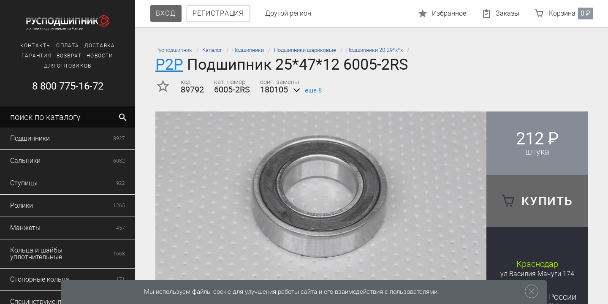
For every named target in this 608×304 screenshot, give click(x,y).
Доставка (99, 46)
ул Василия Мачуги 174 (537, 274)
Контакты (36, 46)
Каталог (212, 50)
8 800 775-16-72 (67, 86)
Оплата (67, 46)
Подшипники (248, 50)
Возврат (69, 56)
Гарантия (37, 56)
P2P (169, 64)
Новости (100, 56)
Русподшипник (173, 50)
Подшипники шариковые (305, 50)
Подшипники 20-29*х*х (374, 50)
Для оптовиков (68, 66)
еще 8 (306, 90)
